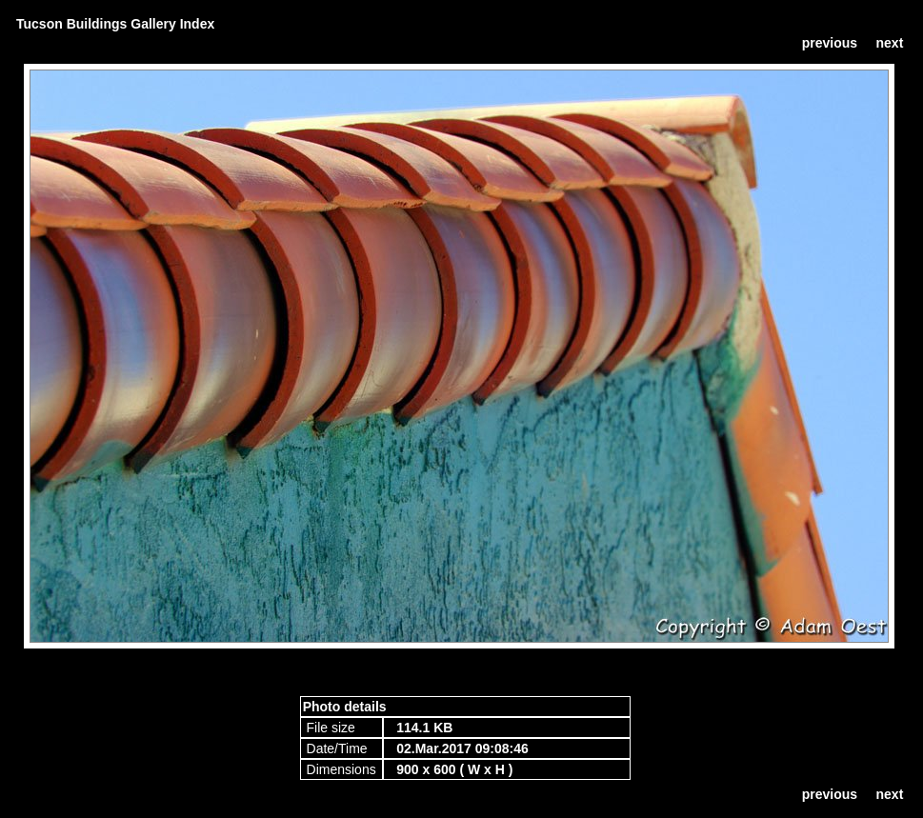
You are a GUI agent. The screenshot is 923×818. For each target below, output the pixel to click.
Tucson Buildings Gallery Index (115, 23)
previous (829, 42)
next (890, 42)
